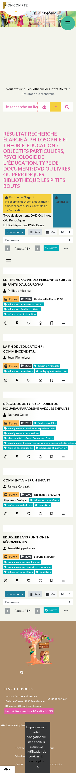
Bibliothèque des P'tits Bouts (47, 89)
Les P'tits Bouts (18, 689)
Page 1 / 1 (21, 248)
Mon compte (16, 5)
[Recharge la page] (66, 232)
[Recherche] (20, 107)
